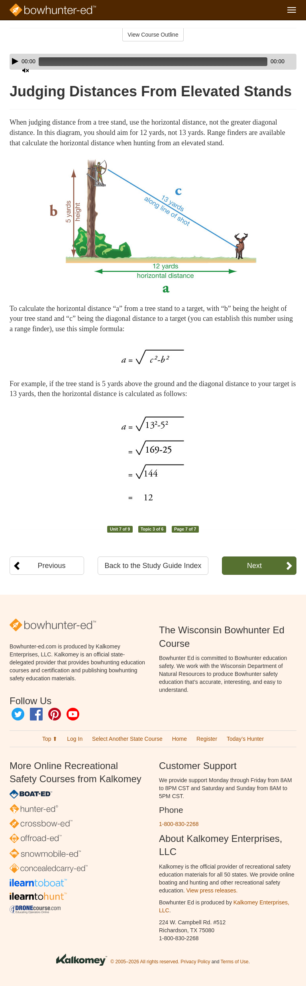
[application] (153, 62)
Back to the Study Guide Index (152, 566)
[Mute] (268, 62)
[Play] (15, 61)
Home (179, 739)
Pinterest (54, 714)
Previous (52, 566)
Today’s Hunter (245, 739)
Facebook (36, 714)
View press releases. (212, 890)
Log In (74, 739)
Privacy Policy (195, 962)
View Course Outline (153, 34)
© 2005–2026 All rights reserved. (144, 962)
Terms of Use (235, 962)
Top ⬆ (49, 739)
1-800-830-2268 (179, 824)
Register (206, 739)
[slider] (142, 61)
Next (254, 566)
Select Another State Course (127, 739)
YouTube (73, 714)
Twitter (18, 714)
